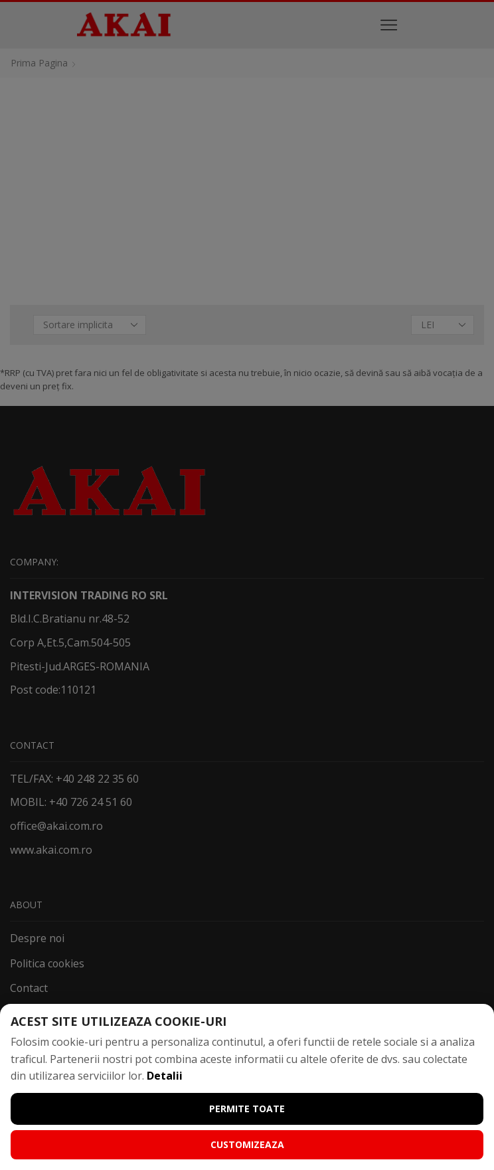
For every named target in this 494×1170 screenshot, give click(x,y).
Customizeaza (247, 1144)
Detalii (165, 1075)
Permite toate (247, 1108)
